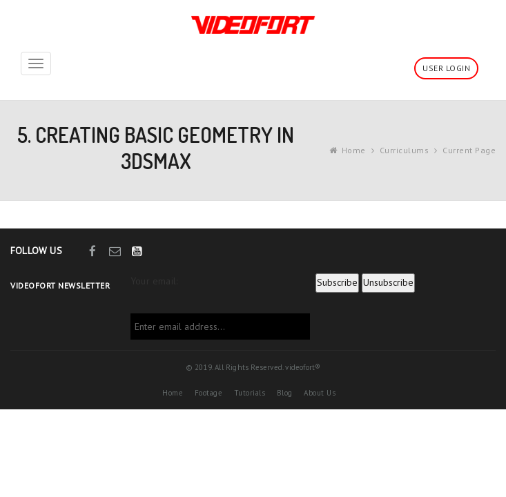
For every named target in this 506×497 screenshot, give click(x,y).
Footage (209, 393)
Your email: (153, 281)
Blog (285, 393)
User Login (446, 68)
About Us (319, 393)
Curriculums (404, 150)
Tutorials (250, 393)
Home (354, 150)
